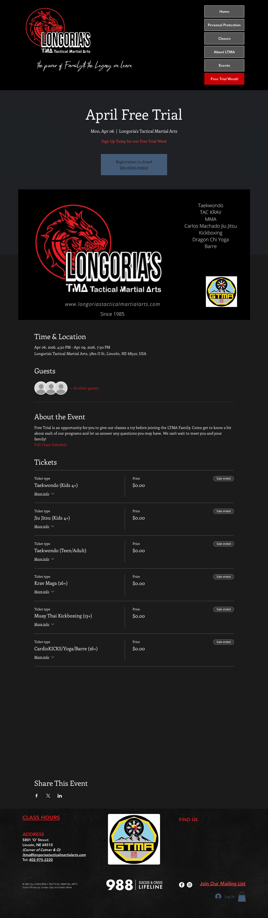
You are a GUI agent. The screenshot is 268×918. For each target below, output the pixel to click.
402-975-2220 (41, 859)
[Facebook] (181, 884)
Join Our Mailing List (223, 883)
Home (224, 11)
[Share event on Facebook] (36, 796)
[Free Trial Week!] (224, 79)
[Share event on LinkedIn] (60, 796)
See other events (134, 167)
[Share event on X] (48, 796)
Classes (224, 38)
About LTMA (224, 52)
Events (224, 65)
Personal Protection (224, 25)
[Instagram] (189, 884)
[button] (242, 897)
